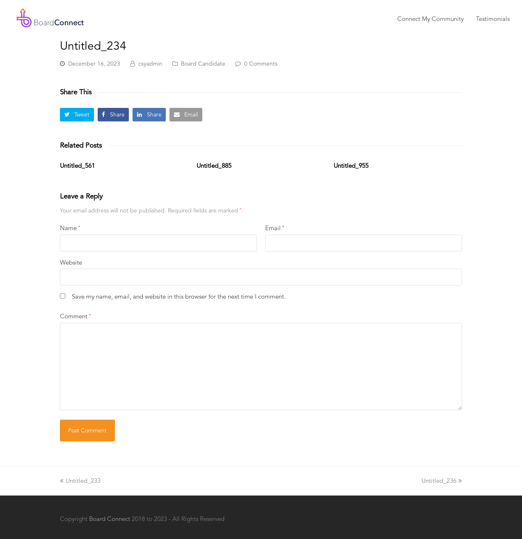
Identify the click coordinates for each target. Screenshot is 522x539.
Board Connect (109, 519)
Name (70, 228)
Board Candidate (203, 63)
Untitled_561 (77, 165)
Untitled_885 (214, 165)
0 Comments (260, 63)
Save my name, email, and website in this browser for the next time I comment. (179, 296)
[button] (77, 114)
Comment (75, 316)
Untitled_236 (441, 480)
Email (274, 228)
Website (71, 262)
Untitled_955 (351, 165)
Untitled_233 (80, 480)
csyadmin (150, 63)
